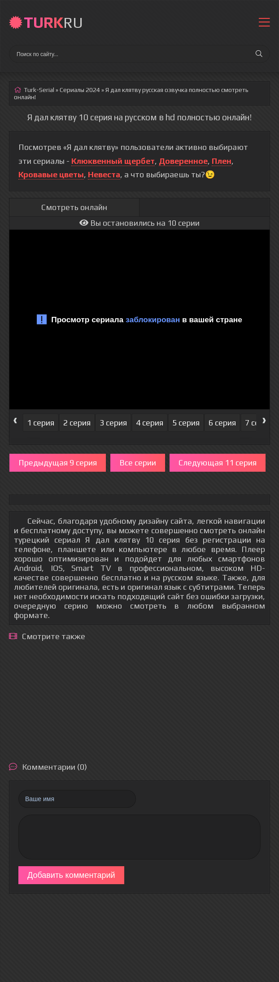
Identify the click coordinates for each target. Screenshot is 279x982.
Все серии (137, 462)
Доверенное (183, 161)
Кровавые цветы (51, 174)
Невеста (104, 174)
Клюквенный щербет (113, 161)
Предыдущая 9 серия (57, 462)
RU (53, 22)
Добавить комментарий (71, 875)
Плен (221, 161)
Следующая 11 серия (218, 462)
